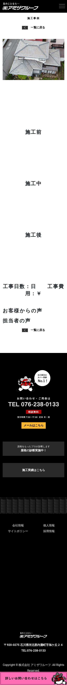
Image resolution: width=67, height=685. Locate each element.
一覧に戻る (33, 27)
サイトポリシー (18, 531)
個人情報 (49, 525)
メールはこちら (34, 425)
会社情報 (18, 525)
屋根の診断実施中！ (33, 448)
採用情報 (49, 531)
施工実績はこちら (33, 470)
